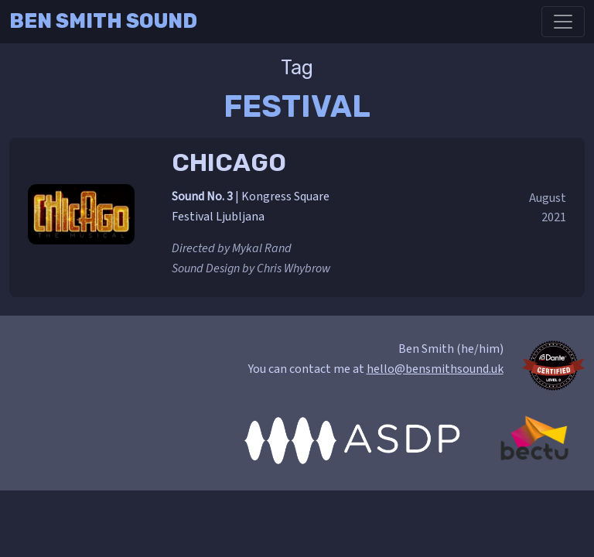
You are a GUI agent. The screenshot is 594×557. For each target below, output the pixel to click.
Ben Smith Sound (103, 20)
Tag (297, 67)
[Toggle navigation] (563, 21)
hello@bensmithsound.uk (435, 369)
